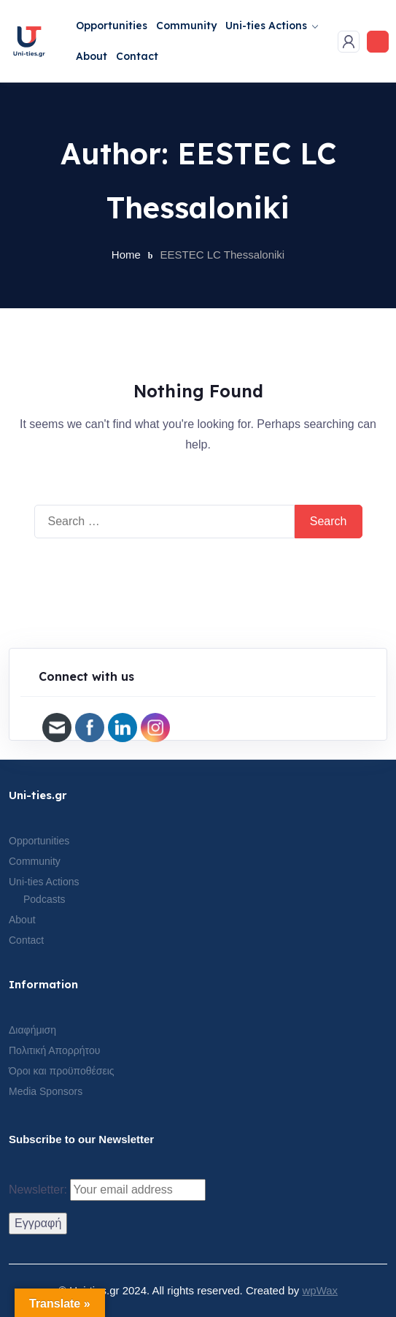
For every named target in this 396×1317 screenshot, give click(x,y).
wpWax (320, 1290)
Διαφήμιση (32, 1030)
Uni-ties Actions (266, 25)
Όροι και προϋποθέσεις (61, 1071)
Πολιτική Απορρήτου (54, 1050)
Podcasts (44, 899)
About (91, 56)
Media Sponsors (45, 1091)
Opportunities (111, 25)
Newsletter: (107, 1190)
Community (186, 25)
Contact (137, 56)
